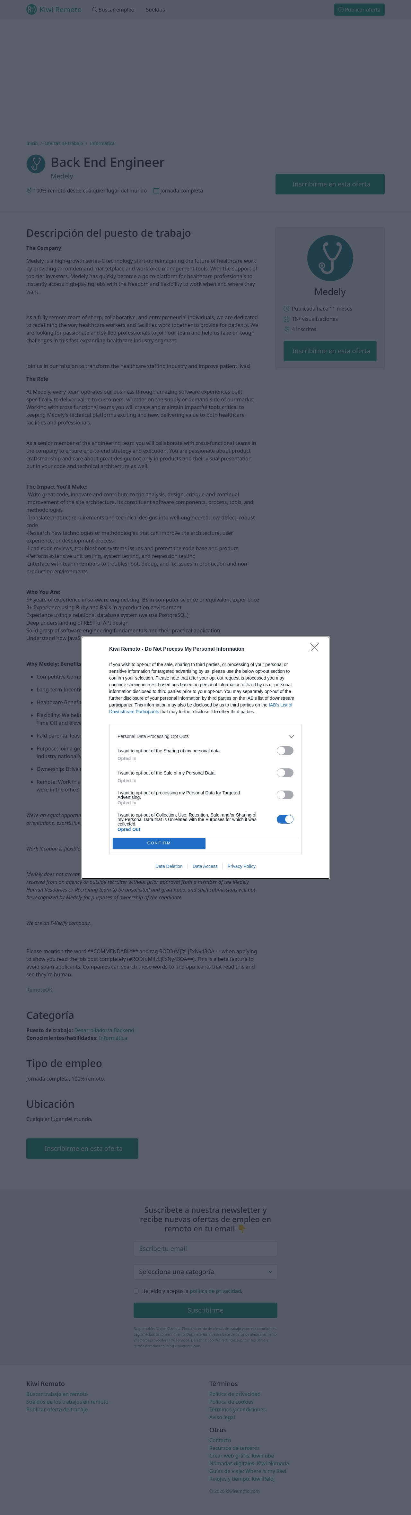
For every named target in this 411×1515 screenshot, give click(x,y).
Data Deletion (169, 866)
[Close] (316, 649)
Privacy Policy (242, 866)
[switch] (285, 750)
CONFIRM (159, 843)
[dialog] (205, 757)
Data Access (205, 866)
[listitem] (205, 736)
